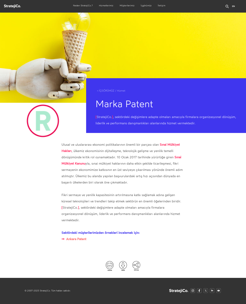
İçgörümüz (146, 6)
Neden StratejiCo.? (83, 6)
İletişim (161, 6)
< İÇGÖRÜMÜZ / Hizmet (111, 90)
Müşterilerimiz (127, 6)
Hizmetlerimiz (106, 6)
